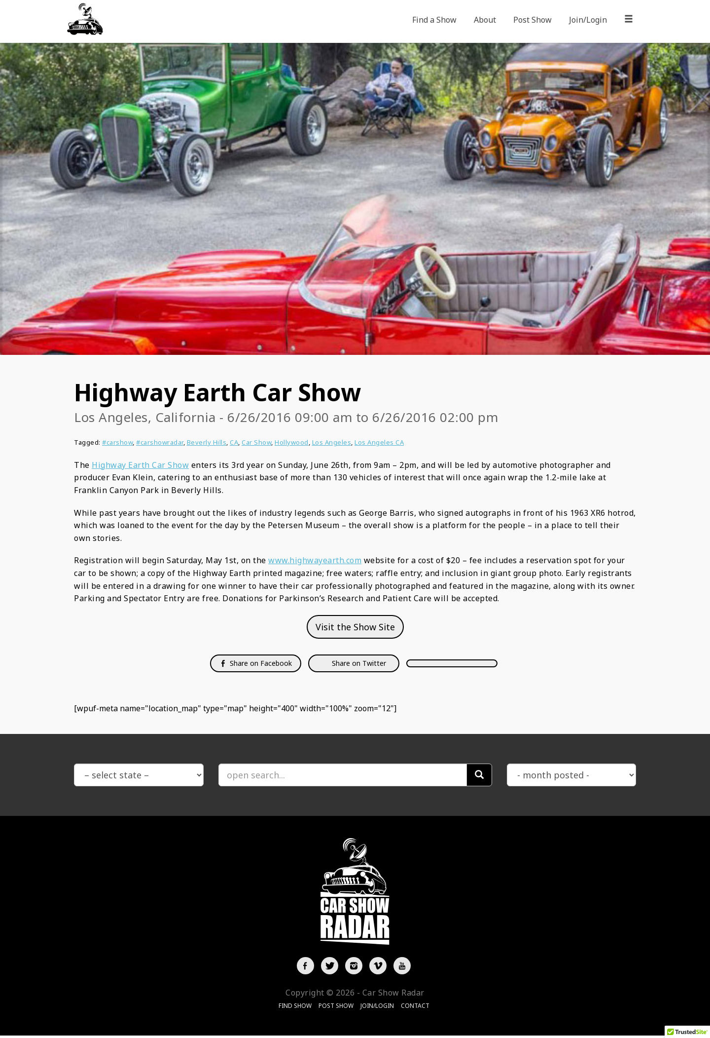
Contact (415, 1008)
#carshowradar (159, 442)
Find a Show (434, 19)
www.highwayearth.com (314, 560)
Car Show (256, 442)
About (485, 19)
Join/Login (588, 19)
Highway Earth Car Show (140, 465)
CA (234, 442)
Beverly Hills (207, 442)
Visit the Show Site (355, 627)
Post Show (532, 19)
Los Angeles (332, 442)
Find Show (295, 1008)
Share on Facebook (255, 663)
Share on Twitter (358, 663)
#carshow (117, 442)
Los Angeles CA (379, 442)
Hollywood (292, 442)
